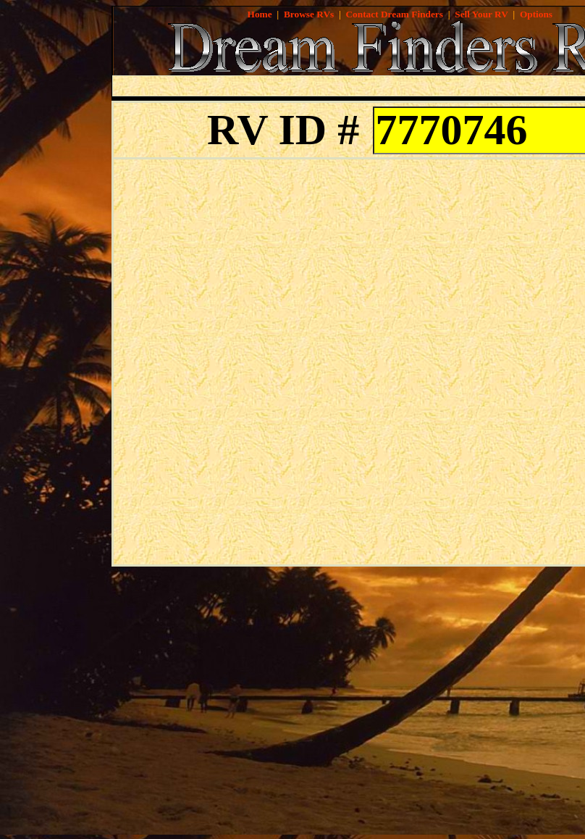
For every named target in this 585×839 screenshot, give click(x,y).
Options (536, 14)
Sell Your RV (481, 14)
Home (260, 14)
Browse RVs (309, 14)
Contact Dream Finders (394, 14)
